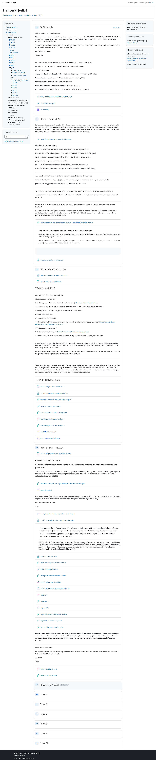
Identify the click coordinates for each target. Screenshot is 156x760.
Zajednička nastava (30, 15)
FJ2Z (40, 15)
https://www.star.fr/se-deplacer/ (86, 303)
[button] (37, 27)
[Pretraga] (14, 137)
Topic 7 (43, 714)
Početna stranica (8, 15)
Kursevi (19, 15)
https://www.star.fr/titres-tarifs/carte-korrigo (73, 332)
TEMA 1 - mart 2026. (50, 119)
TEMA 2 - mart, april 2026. (53, 269)
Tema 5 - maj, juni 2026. (52, 447)
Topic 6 (43, 704)
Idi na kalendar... (133, 43)
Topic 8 (43, 723)
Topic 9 (43, 733)
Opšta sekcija (46, 27)
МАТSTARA (14, 52)
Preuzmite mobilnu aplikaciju (24, 758)
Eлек (12, 50)
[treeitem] (16, 76)
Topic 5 (43, 694)
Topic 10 (44, 743)
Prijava (151, 2)
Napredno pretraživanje (12, 141)
